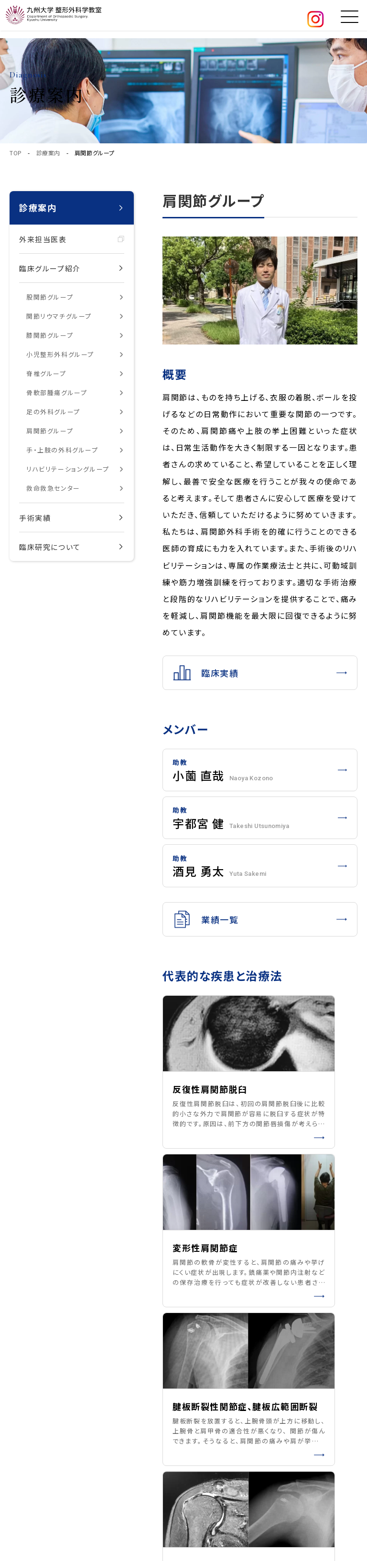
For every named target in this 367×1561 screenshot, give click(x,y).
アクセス (204, 1422)
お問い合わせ (212, 1441)
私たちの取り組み (219, 1403)
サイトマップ (137, 1438)
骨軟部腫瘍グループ (56, 392)
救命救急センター (53, 488)
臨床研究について (50, 547)
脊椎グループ (46, 373)
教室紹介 (205, 1364)
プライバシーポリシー (73, 1438)
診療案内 (48, 153)
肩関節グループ (49, 430)
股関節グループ (49, 296)
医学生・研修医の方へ (313, 1422)
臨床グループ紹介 (50, 268)
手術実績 (35, 518)
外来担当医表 (43, 239)
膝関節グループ (49, 335)
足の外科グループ (53, 411)
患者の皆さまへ (303, 1364)
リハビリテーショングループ (67, 469)
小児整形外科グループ (60, 354)
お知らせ (291, 1403)
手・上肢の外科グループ (62, 449)
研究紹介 (292, 1384)
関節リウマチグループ (59, 316)
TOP (16, 153)
